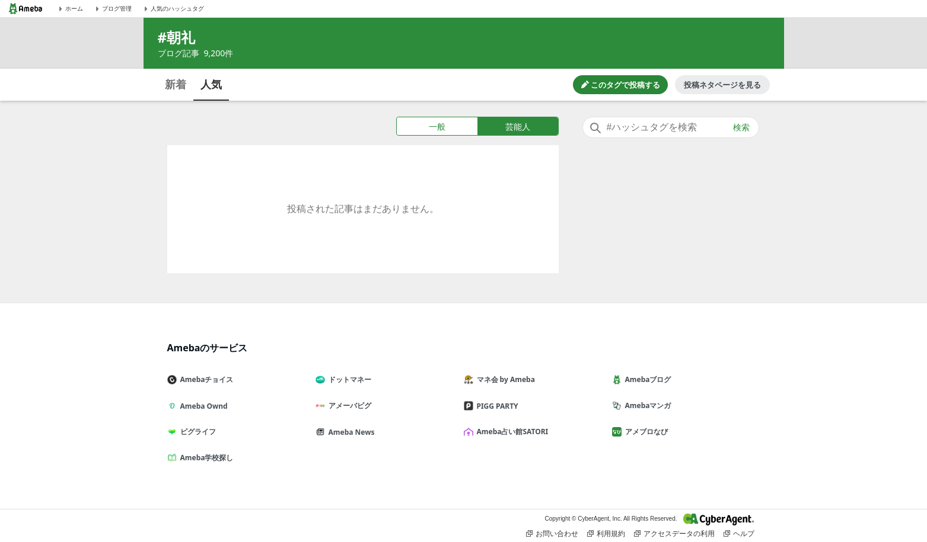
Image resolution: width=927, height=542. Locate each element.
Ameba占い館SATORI (511, 431)
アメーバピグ (348, 405)
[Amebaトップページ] (25, 8)
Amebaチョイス (205, 379)
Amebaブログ (646, 379)
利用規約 (606, 534)
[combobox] (670, 127)
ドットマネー (348, 379)
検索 (741, 127)
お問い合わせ (552, 534)
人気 (211, 84)
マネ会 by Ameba (504, 379)
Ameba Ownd (202, 406)
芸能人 (517, 126)
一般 (437, 126)
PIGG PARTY (496, 406)
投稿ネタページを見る (722, 84)
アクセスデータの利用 (674, 534)
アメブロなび (644, 431)
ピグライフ (196, 431)
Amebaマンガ (646, 405)
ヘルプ (739, 534)
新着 (175, 84)
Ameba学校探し (205, 458)
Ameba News (350, 432)
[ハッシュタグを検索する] (670, 127)
